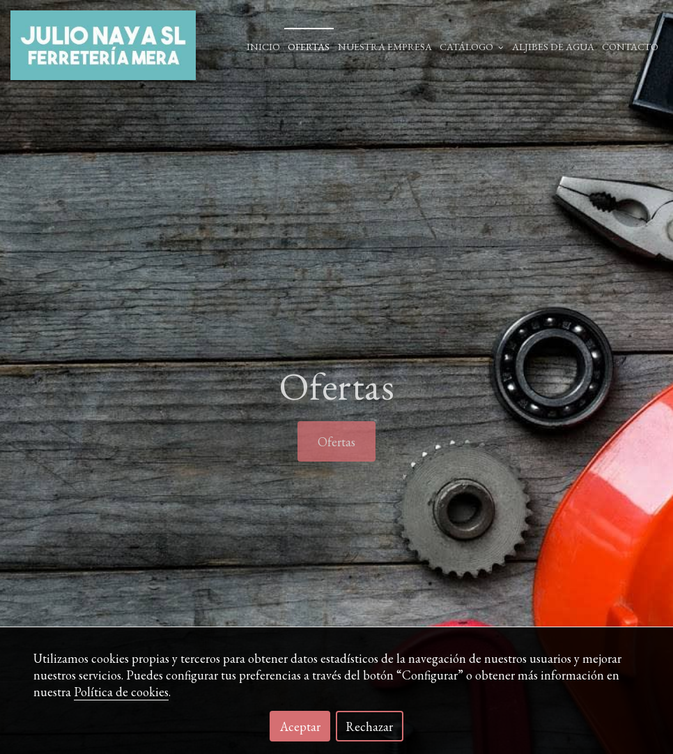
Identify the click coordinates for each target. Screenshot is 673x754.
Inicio (263, 46)
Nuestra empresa (385, 46)
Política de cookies (121, 692)
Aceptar (300, 726)
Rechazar (369, 726)
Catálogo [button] (472, 46)
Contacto (630, 46)
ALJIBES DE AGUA (553, 46)
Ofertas (309, 46)
